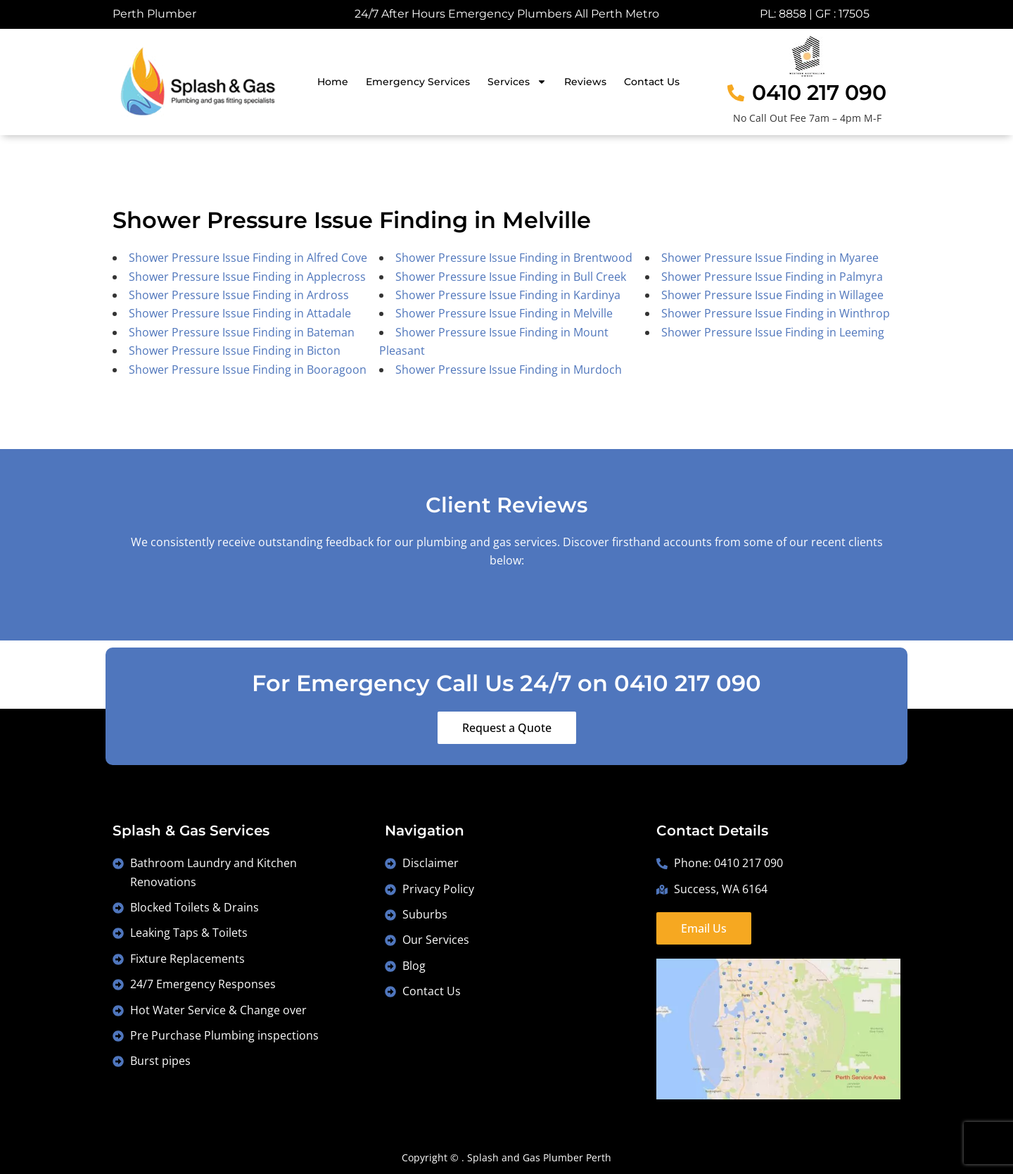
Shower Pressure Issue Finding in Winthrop (775, 313)
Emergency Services (418, 81)
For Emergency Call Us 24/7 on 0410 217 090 (506, 683)
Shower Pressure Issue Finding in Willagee (772, 295)
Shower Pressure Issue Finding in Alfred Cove (248, 257)
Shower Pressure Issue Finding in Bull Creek (510, 276)
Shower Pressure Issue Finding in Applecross (247, 276)
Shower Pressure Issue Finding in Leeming (772, 332)
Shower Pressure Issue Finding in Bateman (242, 332)
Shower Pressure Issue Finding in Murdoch (508, 369)
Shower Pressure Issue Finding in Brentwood (513, 257)
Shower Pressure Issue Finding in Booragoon (248, 369)
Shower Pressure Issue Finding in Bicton (234, 350)
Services (517, 82)
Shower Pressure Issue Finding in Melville (504, 313)
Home (332, 81)
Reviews (585, 81)
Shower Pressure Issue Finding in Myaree (770, 257)
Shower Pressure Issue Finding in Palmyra (772, 276)
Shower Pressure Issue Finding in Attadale (240, 313)
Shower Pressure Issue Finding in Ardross (239, 295)
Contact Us (652, 81)
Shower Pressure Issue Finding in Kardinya (507, 295)
